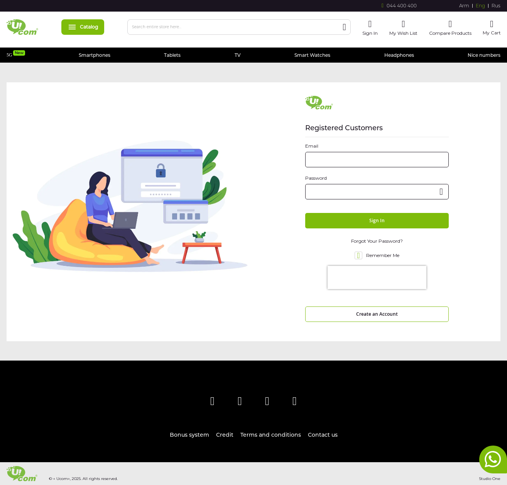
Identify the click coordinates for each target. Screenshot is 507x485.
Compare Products (450, 33)
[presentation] (377, 277)
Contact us (323, 434)
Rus (496, 6)
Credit (224, 434)
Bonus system (189, 434)
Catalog (83, 27)
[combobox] (239, 27)
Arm (464, 6)
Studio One (489, 478)
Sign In (370, 33)
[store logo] (22, 27)
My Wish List (403, 33)
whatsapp (493, 459)
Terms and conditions (270, 434)
